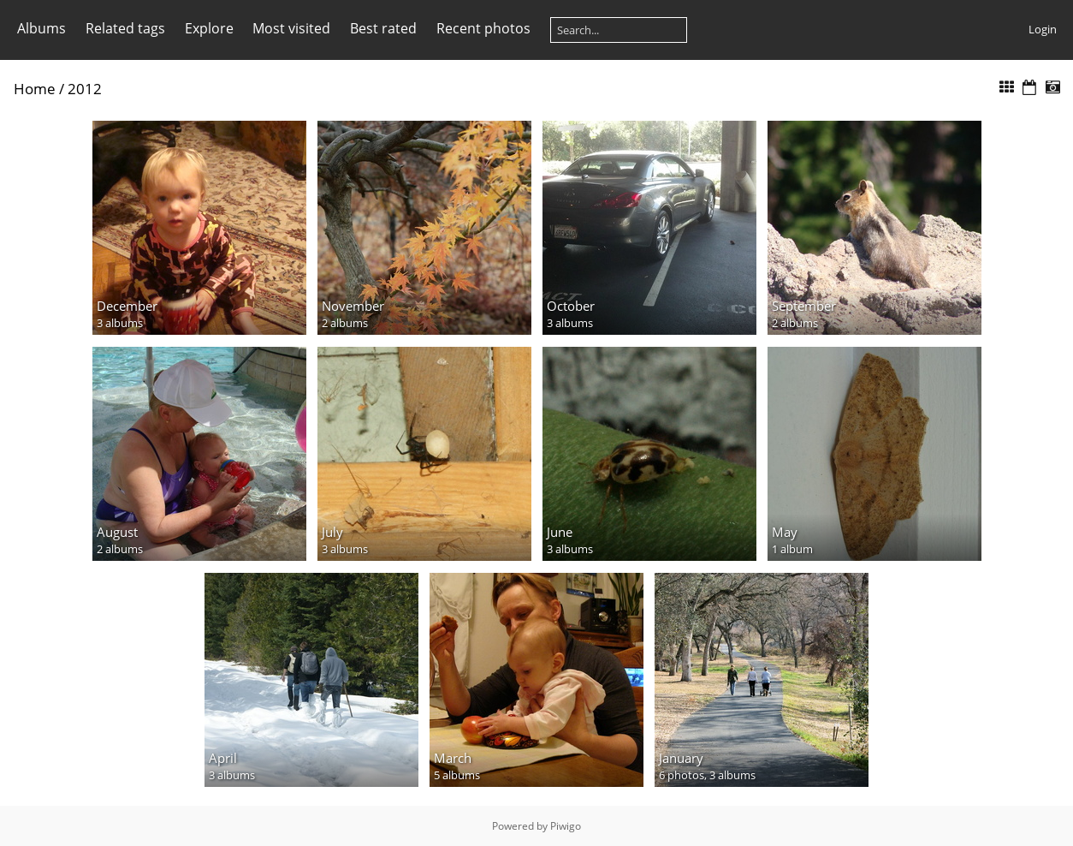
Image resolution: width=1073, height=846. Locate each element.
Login (1043, 29)
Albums (41, 28)
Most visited (291, 28)
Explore (209, 28)
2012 (85, 88)
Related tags (125, 28)
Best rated (383, 28)
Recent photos (483, 28)
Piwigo (565, 826)
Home (35, 88)
